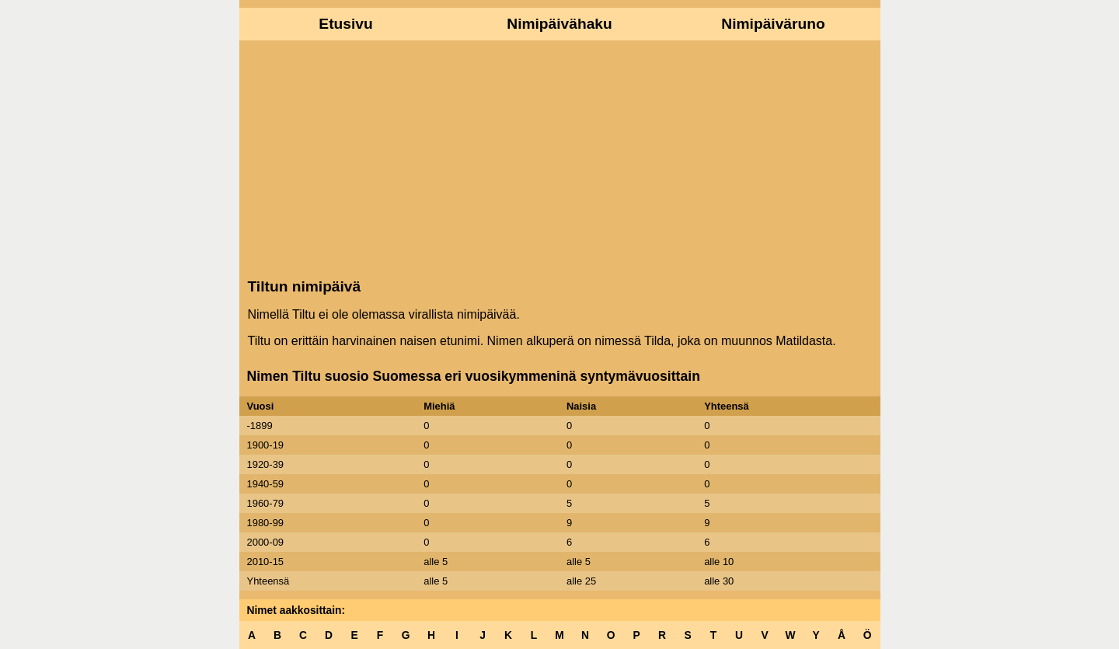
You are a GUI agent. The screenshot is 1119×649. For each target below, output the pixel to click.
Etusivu (345, 24)
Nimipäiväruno (772, 24)
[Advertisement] (560, 158)
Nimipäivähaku (559, 24)
